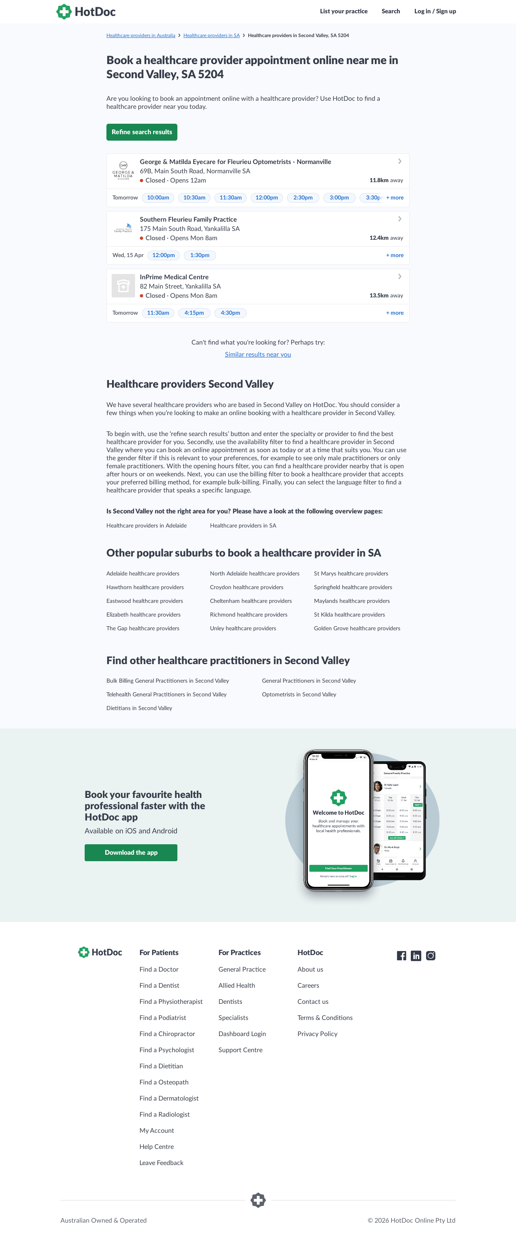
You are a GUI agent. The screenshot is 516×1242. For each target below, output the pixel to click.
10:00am (158, 198)
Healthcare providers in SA (211, 35)
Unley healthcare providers (243, 628)
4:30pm (230, 313)
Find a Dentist (159, 985)
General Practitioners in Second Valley (309, 681)
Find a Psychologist (166, 1050)
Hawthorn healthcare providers (145, 587)
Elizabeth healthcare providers (143, 615)
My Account (156, 1131)
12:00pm (267, 198)
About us (310, 969)
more (395, 198)
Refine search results (142, 132)
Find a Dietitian (161, 1066)
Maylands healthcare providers (352, 601)
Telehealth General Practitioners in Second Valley (166, 695)
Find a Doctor (159, 969)
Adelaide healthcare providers (142, 574)
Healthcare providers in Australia (140, 35)
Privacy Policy (317, 1034)
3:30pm (375, 198)
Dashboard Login (242, 1034)
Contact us (313, 1002)
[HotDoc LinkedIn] (416, 956)
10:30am (194, 198)
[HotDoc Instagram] (430, 956)
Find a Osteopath (164, 1082)
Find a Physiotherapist (171, 1002)
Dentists (230, 1002)
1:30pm (200, 255)
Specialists (233, 1018)
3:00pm (339, 198)
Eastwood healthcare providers (144, 601)
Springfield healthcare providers (353, 587)
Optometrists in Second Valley (299, 695)
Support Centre (240, 1050)
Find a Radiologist (164, 1114)
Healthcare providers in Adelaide (146, 526)
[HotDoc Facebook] (401, 956)
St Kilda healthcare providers (349, 615)
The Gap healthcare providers (142, 628)
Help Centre (156, 1147)
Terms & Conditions (325, 1018)
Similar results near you (258, 354)
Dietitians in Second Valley (139, 708)
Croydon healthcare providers (246, 587)
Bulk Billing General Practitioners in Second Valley (167, 681)
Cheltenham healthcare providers (251, 601)
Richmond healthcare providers (248, 615)
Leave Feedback (161, 1163)
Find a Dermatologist (169, 1098)
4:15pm (194, 313)
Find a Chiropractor (167, 1034)
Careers (308, 985)
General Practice (242, 969)
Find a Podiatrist (162, 1018)
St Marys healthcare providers (351, 574)
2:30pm (303, 198)
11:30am (231, 198)
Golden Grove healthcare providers (357, 628)
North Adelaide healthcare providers (255, 574)
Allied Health (236, 985)
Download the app (131, 852)
